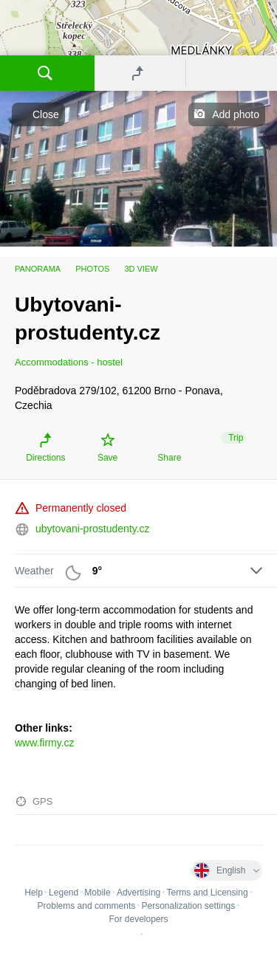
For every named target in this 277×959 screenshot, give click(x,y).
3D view (140, 268)
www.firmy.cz (45, 743)
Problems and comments (87, 906)
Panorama (38, 268)
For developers (138, 919)
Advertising (138, 892)
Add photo (235, 114)
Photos (92, 268)
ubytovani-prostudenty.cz (92, 529)
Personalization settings (188, 906)
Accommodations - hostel (69, 362)
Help (33, 892)
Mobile (97, 892)
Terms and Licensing (207, 892)
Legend (63, 892)
